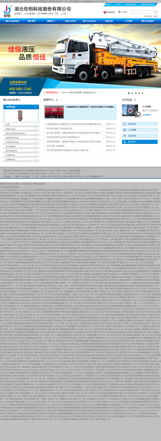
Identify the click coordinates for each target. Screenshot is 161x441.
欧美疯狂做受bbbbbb (25, 349)
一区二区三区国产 (16, 259)
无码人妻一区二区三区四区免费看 (14, 378)
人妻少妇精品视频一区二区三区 (27, 393)
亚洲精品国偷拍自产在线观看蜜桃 (38, 306)
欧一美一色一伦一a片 (58, 254)
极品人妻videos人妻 (118, 271)
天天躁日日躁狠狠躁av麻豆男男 (127, 210)
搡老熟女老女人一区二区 (72, 373)
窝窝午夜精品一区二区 (143, 228)
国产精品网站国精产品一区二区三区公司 (33, 288)
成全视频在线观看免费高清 (25, 407)
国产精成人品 (122, 262)
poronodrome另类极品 (110, 364)
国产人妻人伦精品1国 (45, 332)
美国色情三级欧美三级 (75, 277)
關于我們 (32, 21)
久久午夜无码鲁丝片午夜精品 (40, 199)
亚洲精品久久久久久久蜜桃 (81, 210)
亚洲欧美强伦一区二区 (52, 323)
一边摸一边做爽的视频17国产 (95, 387)
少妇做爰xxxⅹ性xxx (149, 329)
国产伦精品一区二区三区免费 (125, 245)
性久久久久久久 (135, 288)
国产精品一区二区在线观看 (114, 201)
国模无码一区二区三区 (103, 210)
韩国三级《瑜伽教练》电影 (126, 381)
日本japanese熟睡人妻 (102, 280)
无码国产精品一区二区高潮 (29, 341)
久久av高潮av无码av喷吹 (102, 245)
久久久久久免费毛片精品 (133, 283)
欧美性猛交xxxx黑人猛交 (98, 318)
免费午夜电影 (127, 213)
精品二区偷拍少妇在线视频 (77, 378)
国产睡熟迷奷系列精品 (88, 413)
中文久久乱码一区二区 (47, 335)
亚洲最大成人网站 (105, 204)
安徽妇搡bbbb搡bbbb (77, 251)
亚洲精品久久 (119, 259)
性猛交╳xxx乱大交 (118, 318)
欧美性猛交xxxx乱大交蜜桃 (14, 251)
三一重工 (35, 176)
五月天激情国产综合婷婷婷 (27, 344)
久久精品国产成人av (50, 364)
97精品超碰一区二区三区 (24, 402)
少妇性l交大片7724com (120, 358)
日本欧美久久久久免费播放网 (66, 199)
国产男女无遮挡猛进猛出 (68, 312)
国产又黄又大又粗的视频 (107, 332)
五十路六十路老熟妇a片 (10, 213)
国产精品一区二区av (52, 358)
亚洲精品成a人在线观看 (26, 361)
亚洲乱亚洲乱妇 (92, 320)
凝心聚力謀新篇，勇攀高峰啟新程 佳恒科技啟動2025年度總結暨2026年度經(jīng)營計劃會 (85, 133)
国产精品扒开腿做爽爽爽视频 (93, 347)
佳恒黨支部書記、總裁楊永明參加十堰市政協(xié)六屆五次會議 (74, 141)
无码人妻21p (122, 367)
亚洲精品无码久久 (101, 384)
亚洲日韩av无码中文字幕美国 (146, 280)
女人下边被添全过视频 (145, 326)
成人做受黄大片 (7, 352)
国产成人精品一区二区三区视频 (78, 399)
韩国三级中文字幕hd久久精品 (96, 271)
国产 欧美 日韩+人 (55, 193)
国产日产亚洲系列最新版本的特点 (130, 193)
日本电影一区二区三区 (87, 402)
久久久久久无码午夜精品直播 (28, 320)
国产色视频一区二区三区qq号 (15, 396)
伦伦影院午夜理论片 (115, 376)
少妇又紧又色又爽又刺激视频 (54, 201)
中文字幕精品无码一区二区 (29, 207)
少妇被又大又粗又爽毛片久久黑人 (89, 288)
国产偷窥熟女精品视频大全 (91, 274)
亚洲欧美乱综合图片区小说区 (137, 320)
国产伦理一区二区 (136, 367)
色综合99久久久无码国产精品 (62, 355)
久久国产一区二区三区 (33, 358)
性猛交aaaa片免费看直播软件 (50, 381)
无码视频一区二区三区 (23, 271)
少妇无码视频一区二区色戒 (119, 378)
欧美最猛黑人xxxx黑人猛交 (59, 225)
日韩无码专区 (104, 196)
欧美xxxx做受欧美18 (98, 378)
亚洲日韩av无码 (133, 242)
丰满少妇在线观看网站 (55, 271)
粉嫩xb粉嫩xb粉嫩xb (26, 329)
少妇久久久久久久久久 (151, 210)
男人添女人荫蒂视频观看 (139, 352)
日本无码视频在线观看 (21, 236)
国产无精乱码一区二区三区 (109, 402)
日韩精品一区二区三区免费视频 (102, 361)
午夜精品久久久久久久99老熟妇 (83, 204)
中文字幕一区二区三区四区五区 (39, 265)
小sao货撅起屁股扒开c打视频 (103, 405)
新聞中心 (51, 21)
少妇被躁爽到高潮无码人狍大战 (96, 216)
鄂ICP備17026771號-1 (45, 170)
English (111, 12)
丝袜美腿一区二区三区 (61, 315)
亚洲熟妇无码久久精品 (113, 390)
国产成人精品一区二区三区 (25, 381)
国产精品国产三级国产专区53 (31, 419)
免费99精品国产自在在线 (142, 384)
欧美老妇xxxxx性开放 (41, 303)
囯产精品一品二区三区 (68, 364)
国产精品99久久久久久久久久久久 (75, 405)
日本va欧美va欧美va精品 (85, 306)
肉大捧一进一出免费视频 (135, 230)
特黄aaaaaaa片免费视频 (64, 326)
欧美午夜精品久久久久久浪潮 (132, 413)
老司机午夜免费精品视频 (78, 341)
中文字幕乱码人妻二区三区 (87, 326)
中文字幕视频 (129, 326)
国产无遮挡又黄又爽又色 (119, 341)
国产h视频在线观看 (20, 230)
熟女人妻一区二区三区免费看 (148, 355)
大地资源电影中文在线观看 (27, 204)
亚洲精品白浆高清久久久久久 (82, 419)
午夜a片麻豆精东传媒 (25, 405)
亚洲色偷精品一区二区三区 (132, 300)
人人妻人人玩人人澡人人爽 (81, 294)
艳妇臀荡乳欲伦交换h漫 (139, 239)
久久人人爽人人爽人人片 (36, 251)
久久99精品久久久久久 (38, 291)
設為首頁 (107, 4)
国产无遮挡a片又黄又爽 (98, 323)
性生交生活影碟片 (74, 376)
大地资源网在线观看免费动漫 (115, 373)
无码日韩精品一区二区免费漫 (111, 268)
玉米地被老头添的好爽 (45, 329)
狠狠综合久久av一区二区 (90, 312)
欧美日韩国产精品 (47, 204)
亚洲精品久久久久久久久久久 (102, 381)
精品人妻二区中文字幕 (118, 323)
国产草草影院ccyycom (75, 309)
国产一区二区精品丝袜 (9, 399)
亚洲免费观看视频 (128, 265)
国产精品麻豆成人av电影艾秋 (133, 225)
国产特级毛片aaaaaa (111, 312)
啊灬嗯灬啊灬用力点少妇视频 (74, 323)
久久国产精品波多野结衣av (107, 393)
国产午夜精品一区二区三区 (54, 376)
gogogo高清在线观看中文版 (72, 242)
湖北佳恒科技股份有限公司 (14, 170)
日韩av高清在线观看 (17, 294)
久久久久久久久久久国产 (113, 303)
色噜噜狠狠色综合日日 (132, 387)
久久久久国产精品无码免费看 (111, 315)
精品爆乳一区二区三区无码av (19, 274)
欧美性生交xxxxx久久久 (50, 318)
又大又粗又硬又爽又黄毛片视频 (107, 294)
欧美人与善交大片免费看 (83, 338)
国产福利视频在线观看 (63, 410)
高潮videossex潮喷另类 (73, 216)
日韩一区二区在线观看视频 (50, 216)
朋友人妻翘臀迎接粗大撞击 (31, 338)
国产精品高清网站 (148, 242)
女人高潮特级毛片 (118, 242)
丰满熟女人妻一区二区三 (88, 268)
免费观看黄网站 (60, 300)
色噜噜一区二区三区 (31, 312)
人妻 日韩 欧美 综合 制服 (135, 315)
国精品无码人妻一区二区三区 (97, 242)
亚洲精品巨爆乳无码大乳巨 (25, 239)
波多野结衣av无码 (43, 190)
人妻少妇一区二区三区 (47, 239)
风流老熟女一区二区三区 (36, 294)
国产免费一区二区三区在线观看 (68, 387)
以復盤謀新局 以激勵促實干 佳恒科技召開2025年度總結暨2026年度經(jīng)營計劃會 (102, 107)
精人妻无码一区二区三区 (50, 373)
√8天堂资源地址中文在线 (15, 219)
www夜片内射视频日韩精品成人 (141, 286)
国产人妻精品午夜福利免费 (24, 413)
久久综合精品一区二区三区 (17, 410)
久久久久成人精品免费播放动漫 (127, 338)
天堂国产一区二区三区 (12, 225)
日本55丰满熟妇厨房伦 (83, 410)
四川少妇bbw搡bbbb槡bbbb (91, 199)
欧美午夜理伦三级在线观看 (116, 288)
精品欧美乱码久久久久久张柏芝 (71, 239)
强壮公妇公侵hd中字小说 (48, 407)
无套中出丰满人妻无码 (16, 210)
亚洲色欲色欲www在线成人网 (35, 225)
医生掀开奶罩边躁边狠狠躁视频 (94, 407)
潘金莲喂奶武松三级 (66, 335)
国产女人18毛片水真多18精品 (54, 393)
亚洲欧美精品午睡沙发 (21, 323)
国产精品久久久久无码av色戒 (39, 219)
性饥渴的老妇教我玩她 (9, 187)
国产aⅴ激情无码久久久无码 (58, 210)
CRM (118, 4)
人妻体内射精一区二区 (103, 338)
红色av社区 (37, 323)
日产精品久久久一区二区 (56, 370)
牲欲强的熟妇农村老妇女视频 (129, 254)
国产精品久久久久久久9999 (46, 262)
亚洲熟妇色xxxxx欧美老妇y (19, 303)
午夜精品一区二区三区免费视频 (74, 318)
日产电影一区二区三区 (12, 312)
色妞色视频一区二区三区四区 (63, 190)
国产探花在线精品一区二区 (11, 306)
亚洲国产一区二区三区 (36, 210)
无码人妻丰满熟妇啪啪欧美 (110, 283)
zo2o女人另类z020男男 (56, 309)
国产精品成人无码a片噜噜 (95, 297)
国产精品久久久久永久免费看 (77, 245)
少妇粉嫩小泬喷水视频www (115, 286)
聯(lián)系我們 (148, 21)
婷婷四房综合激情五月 (104, 355)
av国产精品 (91, 213)
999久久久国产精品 (36, 309)
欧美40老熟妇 (107, 219)
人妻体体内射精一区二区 (131, 312)
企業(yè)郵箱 (130, 4)
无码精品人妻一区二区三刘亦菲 (81, 393)
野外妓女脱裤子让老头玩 (147, 361)
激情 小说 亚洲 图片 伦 (129, 393)
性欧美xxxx (145, 190)
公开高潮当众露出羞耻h (63, 306)
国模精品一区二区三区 (127, 416)
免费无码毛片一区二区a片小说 (112, 257)
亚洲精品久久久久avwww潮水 (17, 297)
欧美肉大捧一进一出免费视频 (60, 291)
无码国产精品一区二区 (150, 196)
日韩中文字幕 (6, 199)
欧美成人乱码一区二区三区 (85, 396)
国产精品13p (36, 376)
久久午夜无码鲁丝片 (32, 222)
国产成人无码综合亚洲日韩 (97, 309)
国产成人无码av (56, 352)
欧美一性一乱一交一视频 (17, 286)
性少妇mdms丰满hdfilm (117, 297)
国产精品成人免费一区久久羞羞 (137, 390)
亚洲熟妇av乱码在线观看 (34, 280)
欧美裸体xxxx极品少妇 (147, 416)
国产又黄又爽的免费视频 (30, 201)
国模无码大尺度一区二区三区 (67, 367)
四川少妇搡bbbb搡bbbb (134, 344)
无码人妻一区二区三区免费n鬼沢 (58, 338)
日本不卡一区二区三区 (107, 335)
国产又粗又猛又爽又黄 (29, 399)
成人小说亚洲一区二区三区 (16, 355)
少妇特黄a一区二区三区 (146, 251)
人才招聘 (128, 21)
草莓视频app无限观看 (18, 416)
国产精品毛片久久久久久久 (112, 329)
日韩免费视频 (132, 257)
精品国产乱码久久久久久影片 (41, 416)
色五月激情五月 (117, 344)
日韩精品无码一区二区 (149, 204)
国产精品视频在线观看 (79, 259)
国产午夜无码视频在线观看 (11, 222)
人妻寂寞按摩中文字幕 (119, 239)
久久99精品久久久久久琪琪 (94, 376)
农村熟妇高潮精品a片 (140, 358)
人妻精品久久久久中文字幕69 (135, 291)
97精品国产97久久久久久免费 (45, 274)
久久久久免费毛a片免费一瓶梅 (142, 373)
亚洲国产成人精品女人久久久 (86, 257)
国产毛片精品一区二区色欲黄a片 (107, 399)
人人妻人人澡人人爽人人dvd (116, 199)
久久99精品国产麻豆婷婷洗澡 (146, 349)
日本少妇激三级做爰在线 (42, 236)
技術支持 (109, 21)
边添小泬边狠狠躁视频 (137, 271)
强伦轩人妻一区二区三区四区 (126, 204)
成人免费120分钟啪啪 (45, 413)
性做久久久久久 (21, 370)
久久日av (50, 367)
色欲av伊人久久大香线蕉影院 (134, 399)
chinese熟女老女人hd (21, 376)
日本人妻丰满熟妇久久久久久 (40, 396)
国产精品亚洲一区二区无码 (41, 410)
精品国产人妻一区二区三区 (144, 335)
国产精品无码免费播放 (134, 376)
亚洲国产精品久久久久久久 (124, 219)
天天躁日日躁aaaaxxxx (22, 300)
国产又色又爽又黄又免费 (56, 280)
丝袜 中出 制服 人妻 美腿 (89, 364)
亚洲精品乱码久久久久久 (134, 306)
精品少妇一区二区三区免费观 (57, 419)
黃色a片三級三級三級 (73, 352)
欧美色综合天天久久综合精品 (139, 233)
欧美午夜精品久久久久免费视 (47, 349)
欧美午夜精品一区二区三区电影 (67, 416)
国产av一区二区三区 (41, 257)
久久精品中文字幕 (85, 265)
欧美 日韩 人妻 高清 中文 (138, 347)
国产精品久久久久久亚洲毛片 (115, 352)
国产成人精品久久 (89, 416)
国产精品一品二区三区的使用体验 (38, 283)
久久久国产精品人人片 (150, 303)
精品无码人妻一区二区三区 (125, 410)
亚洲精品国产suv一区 (130, 364)
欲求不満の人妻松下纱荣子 (121, 349)
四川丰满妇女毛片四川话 (74, 320)
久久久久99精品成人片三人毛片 (25, 390)
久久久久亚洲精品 (103, 248)
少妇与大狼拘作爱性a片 (84, 291)
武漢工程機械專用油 (94, 176)
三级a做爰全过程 (149, 338)
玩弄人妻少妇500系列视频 (141, 341)
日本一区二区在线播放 (149, 396)
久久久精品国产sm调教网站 (80, 280)
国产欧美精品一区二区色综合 (68, 347)
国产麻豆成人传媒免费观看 (143, 378)
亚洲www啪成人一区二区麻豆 (66, 283)
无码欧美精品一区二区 (57, 251)
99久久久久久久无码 (37, 370)
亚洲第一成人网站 (21, 193)
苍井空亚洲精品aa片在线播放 (54, 207)
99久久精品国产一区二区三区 (64, 233)
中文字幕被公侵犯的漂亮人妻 (90, 233)
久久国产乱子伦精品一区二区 (42, 347)
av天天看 (59, 361)
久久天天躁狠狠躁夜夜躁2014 (96, 358)
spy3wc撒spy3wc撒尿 (85, 355)
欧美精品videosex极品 (121, 277)
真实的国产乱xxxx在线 (107, 416)
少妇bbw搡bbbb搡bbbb (24, 262)
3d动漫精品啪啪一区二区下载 (63, 303)
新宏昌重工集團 (60, 176)
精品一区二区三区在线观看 (65, 265)
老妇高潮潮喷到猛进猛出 (43, 326)
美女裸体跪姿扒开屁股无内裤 (76, 381)
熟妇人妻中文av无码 (110, 236)
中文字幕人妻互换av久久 (40, 230)
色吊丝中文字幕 (21, 352)
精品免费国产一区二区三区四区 (37, 259)
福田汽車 (72, 176)
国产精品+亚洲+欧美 (9, 207)
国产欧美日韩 (97, 201)
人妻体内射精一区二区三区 (14, 315)
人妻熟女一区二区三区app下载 (81, 254)
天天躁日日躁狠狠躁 (74, 271)
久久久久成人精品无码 (67, 402)
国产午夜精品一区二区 (63, 396)
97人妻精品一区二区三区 (17, 309)
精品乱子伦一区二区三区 (106, 254)
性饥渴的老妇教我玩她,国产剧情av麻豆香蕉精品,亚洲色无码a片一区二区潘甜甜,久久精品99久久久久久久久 (53, 1)
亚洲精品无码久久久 (15, 228)
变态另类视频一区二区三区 (36, 228)
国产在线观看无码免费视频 (23, 332)
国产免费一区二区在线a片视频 (81, 207)
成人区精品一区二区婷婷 (18, 347)
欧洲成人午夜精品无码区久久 (63, 230)
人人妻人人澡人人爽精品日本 (60, 228)
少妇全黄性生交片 (147, 364)
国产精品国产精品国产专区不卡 (69, 297)
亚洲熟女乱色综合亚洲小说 (73, 390)
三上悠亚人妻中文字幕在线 (103, 228)
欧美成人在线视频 (20, 199)
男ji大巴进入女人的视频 (109, 413)
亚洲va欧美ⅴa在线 (152, 376)
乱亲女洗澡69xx (62, 204)
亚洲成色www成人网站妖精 (130, 332)
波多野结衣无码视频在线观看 (20, 268)
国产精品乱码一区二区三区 (71, 349)
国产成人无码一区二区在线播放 (27, 242)
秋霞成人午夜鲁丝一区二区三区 (106, 300)
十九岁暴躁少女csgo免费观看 (139, 201)
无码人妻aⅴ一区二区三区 (47, 402)
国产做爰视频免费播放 (65, 329)
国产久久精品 (129, 251)
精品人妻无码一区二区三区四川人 (125, 196)
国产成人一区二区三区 (129, 396)
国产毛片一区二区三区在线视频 (140, 297)
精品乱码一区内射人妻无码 (83, 248)
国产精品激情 (40, 271)
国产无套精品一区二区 (86, 190)
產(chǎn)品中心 (89, 21)
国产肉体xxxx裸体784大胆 (148, 219)
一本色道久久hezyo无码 (62, 219)
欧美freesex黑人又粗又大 (72, 358)
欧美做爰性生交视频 (68, 268)
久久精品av (37, 277)
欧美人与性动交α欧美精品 (35, 248)
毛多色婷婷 (124, 236)
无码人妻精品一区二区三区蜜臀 (85, 315)
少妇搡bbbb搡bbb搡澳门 (136, 259)
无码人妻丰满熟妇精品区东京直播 (22, 335)
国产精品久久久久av (80, 222)
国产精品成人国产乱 (60, 259)
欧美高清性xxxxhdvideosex (79, 201)
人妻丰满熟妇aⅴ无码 (105, 190)
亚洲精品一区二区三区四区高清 (35, 254)
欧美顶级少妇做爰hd (46, 387)
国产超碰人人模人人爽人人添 (60, 286)
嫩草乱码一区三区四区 (14, 248)
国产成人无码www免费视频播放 (110, 306)
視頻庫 (124, 12)
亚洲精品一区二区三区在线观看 (102, 262)
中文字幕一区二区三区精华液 (88, 329)
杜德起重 (80, 176)
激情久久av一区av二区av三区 (47, 405)
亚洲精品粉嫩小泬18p (98, 341)
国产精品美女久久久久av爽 (83, 225)
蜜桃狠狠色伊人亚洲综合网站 (108, 213)
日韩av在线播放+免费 (45, 196)
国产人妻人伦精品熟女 (63, 236)
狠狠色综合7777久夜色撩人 (97, 239)
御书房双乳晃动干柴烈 (126, 361)
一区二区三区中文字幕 (132, 207)
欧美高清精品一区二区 (136, 318)
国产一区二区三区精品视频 (28, 364)
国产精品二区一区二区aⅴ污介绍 (123, 309)
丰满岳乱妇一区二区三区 (74, 193)
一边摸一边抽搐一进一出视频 (52, 399)
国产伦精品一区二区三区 (38, 355)
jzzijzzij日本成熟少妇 (143, 213)
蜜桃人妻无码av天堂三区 (31, 213)
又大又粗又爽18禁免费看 (59, 294)
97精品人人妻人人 (132, 303)
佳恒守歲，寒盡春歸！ (56, 146)
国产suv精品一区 (103, 419)
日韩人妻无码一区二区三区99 (80, 370)
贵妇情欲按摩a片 (87, 367)
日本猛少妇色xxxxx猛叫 (95, 193)
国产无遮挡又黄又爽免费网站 (127, 190)
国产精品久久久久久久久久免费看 (56, 222)
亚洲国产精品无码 (115, 251)
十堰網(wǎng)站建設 (63, 170)
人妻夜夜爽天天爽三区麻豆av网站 (73, 262)
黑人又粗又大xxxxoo (38, 193)
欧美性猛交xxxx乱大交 (103, 410)
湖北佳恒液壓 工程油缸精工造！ (83, 92)
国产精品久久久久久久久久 (140, 199)
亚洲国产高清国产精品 (37, 286)
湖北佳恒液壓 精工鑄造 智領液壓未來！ (64, 137)
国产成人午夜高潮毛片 (126, 222)
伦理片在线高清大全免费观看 (18, 257)
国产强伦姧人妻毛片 (124, 228)
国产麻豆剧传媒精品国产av (61, 257)
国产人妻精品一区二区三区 (16, 291)
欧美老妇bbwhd (115, 387)
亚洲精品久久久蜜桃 (82, 228)
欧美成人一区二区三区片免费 (52, 344)
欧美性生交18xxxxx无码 (42, 300)
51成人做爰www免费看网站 (111, 326)
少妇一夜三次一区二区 (89, 283)
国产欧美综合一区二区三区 (136, 268)
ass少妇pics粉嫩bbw (28, 387)
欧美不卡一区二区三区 (126, 405)
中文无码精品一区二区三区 (81, 384)
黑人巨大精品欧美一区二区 (27, 318)
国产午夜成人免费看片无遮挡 (24, 245)
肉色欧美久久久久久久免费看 (80, 300)
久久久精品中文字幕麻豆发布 (54, 341)
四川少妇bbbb (59, 378)
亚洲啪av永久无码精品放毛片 (43, 297)
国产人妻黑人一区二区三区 (11, 358)
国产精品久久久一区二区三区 (38, 315)
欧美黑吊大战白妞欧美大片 (101, 259)
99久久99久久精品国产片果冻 (89, 303)
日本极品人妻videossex (125, 355)
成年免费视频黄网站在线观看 (96, 349)
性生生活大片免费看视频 (86, 335)
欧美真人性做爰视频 (144, 370)
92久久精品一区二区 (94, 390)
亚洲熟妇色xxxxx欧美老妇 (120, 384)
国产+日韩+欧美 (145, 257)
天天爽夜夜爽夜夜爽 (49, 312)
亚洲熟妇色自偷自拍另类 (98, 344)
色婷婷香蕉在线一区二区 (50, 390)
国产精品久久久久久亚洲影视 (46, 268)
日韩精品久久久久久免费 (32, 384)
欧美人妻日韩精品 (125, 335)
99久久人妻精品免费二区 (122, 280)
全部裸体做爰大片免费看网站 (76, 361)
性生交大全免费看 (132, 329)
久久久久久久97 (144, 410)
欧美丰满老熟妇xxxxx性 (97, 251)
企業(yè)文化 (70, 21)
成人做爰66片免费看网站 (108, 396)
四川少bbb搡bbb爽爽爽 (117, 347)
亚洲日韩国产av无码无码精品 (98, 277)
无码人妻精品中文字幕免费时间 (86, 219)
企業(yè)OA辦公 (148, 4)
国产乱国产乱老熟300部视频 (59, 248)
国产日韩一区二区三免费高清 (124, 248)
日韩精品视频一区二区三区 (11, 283)
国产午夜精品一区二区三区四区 (108, 291)
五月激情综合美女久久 (131, 294)
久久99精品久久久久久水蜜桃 (144, 277)
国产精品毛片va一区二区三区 (39, 233)
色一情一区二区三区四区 (68, 274)
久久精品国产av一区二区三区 (56, 384)
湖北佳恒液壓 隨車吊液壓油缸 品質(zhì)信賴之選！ (68, 150)
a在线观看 (110, 193)
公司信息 (127, 99)
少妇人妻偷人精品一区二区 (54, 213)
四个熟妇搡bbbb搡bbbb (70, 407)
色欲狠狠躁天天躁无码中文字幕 (108, 207)
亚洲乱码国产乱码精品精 (52, 320)
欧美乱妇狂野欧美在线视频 (54, 277)
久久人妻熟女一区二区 (103, 370)
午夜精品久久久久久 (138, 274)
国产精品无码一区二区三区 (66, 196)
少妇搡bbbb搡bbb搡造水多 (66, 413)
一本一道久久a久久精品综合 (108, 225)
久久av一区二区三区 (137, 262)
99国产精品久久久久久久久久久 (87, 236)
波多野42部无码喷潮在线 (106, 367)
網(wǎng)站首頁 (12, 21)
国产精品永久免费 (23, 277)
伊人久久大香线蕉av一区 (65, 332)
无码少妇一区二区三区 (146, 405)
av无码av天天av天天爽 (86, 332)
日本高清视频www (137, 236)
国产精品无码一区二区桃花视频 (106, 265)
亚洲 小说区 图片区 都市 (38, 352)
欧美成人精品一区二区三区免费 (51, 245)
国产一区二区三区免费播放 (23, 196)
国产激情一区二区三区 (92, 352)
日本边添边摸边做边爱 (16, 233)
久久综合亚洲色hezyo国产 (140, 323)
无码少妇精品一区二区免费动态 (102, 222)
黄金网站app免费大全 (75, 213)
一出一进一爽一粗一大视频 (41, 378)
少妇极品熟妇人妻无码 (93, 373)
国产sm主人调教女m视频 (124, 370)
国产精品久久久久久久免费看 (111, 320)
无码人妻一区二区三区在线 (115, 233)
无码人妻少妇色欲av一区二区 (89, 230)
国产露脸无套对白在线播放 (27, 373)
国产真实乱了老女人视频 (113, 230)
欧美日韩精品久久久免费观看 (116, 274)
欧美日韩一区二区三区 (88, 196)
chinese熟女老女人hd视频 (76, 344)
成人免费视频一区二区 (137, 407)
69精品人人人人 (18, 265)
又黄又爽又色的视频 (147, 381)
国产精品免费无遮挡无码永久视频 (88, 286)
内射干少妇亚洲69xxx (117, 407)
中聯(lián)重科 (46, 176)
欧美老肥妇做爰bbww (29, 216)
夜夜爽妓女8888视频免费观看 (134, 402)
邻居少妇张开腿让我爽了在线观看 (125, 216)
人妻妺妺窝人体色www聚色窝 (33, 367)
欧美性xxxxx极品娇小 (51, 242)
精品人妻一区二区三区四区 (63, 288)
